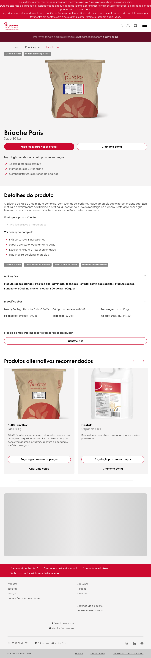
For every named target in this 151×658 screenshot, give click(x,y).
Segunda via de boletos (90, 605)
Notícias (81, 588)
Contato (82, 593)
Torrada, (84, 284)
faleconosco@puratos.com (51, 643)
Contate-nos (75, 341)
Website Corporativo (61, 628)
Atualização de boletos (90, 610)
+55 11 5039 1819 (18, 643)
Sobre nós (82, 583)
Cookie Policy (98, 653)
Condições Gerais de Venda (128, 653)
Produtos (12, 583)
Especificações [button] (13, 301)
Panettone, (10, 288)
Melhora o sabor (13, 53)
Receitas (12, 588)
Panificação (32, 47)
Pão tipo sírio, (43, 284)
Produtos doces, (125, 284)
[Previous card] (134, 361)
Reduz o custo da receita (66, 264)
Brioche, (44, 288)
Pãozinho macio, (28, 288)
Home (15, 47)
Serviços (12, 593)
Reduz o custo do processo (37, 53)
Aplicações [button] (11, 276)
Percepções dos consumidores (24, 598)
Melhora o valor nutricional (94, 264)
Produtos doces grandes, (19, 284)
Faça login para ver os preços (39, 146)
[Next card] (143, 361)
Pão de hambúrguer (62, 288)
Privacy (79, 653)
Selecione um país (62, 623)
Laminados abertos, (102, 284)
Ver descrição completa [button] (18, 232)
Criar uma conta (112, 146)
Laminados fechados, (65, 284)
